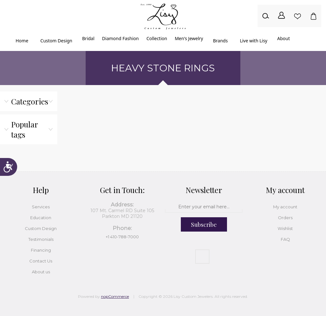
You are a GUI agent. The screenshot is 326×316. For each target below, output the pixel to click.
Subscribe (204, 224)
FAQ (285, 239)
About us (41, 271)
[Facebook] (202, 256)
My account (285, 206)
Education (40, 217)
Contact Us (40, 260)
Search (265, 16)
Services (41, 206)
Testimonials (40, 239)
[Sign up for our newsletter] (203, 207)
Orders (285, 217)
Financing (41, 250)
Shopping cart (313, 16)
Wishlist (297, 16)
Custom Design (41, 228)
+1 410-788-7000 (122, 236)
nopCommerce (115, 296)
